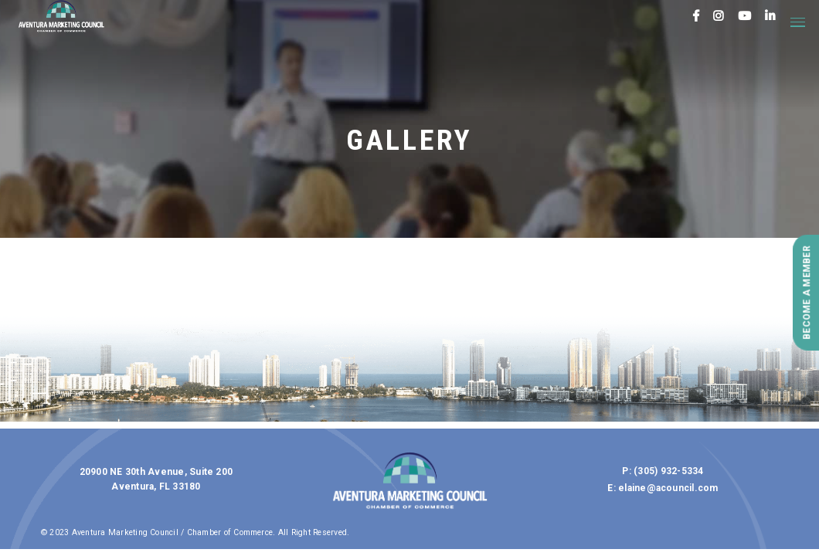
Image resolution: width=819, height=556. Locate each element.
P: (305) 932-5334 (662, 471)
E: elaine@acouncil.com (662, 488)
